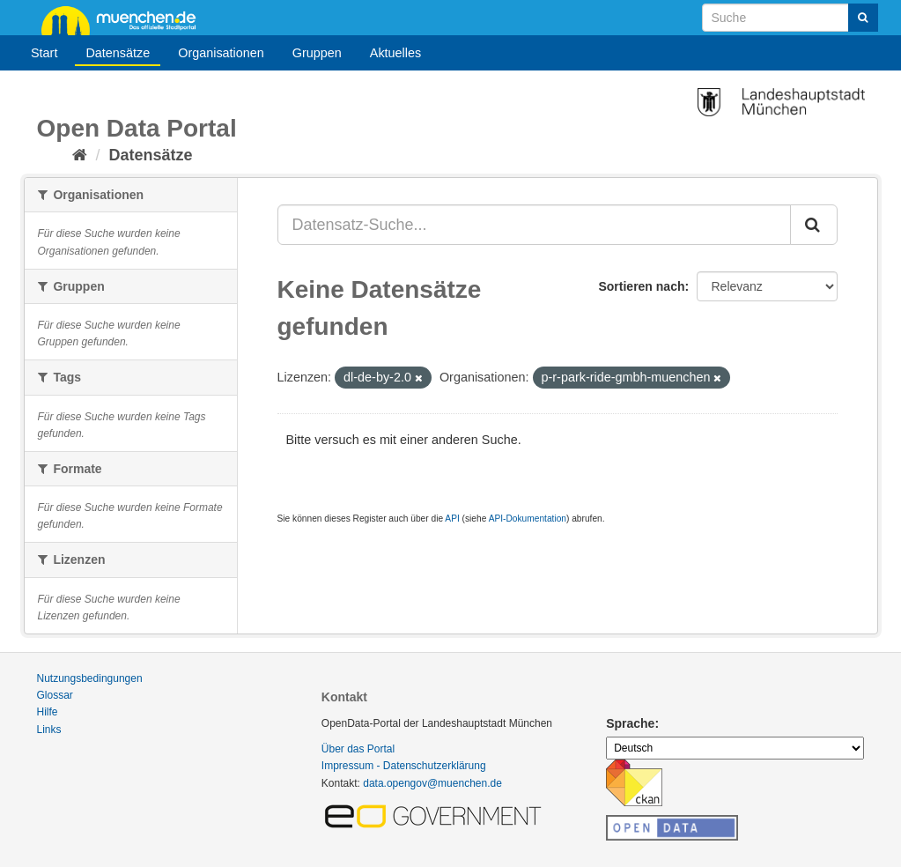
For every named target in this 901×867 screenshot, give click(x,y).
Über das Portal (358, 749)
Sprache (630, 723)
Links (49, 729)
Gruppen (317, 53)
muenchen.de (125, 19)
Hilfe (47, 712)
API (452, 518)
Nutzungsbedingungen (90, 678)
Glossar (55, 695)
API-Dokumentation (527, 518)
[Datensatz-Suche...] (534, 224)
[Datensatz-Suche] (790, 18)
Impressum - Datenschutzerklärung (403, 766)
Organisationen (221, 53)
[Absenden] (863, 18)
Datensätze (117, 53)
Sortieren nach (641, 286)
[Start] (79, 155)
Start (44, 53)
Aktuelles (395, 53)
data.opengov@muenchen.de (432, 783)
